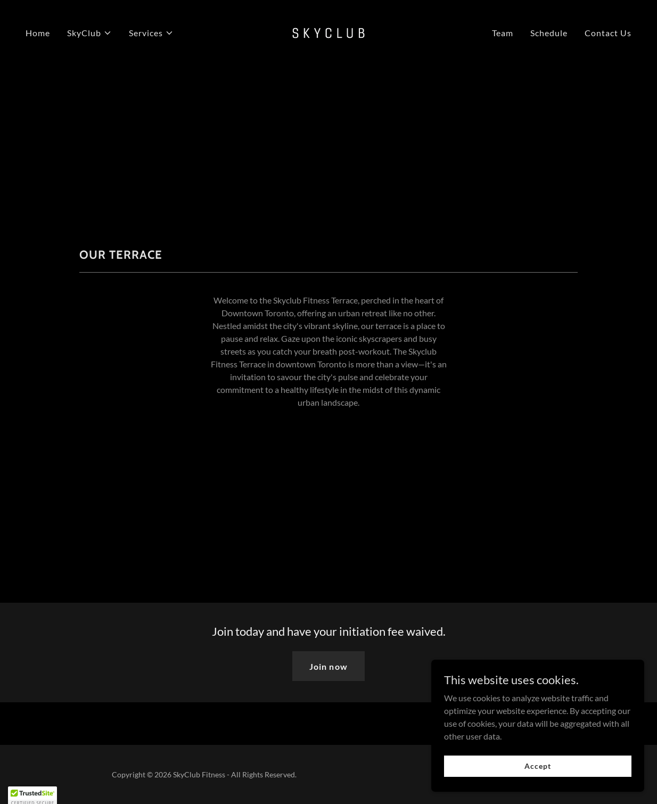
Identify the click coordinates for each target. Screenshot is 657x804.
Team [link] (502, 33)
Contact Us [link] (608, 33)
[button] (89, 33)
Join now (328, 666)
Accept (537, 787)
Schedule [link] (549, 33)
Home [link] (38, 33)
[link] (328, 32)
